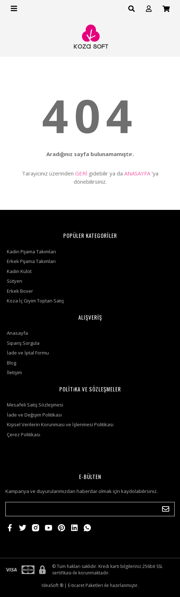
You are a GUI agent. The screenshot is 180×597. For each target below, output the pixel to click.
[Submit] (166, 509)
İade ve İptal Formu (28, 352)
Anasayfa (17, 333)
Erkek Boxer (20, 291)
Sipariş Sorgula (23, 343)
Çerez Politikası (23, 434)
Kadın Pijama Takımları (31, 251)
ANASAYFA (137, 173)
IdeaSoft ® (52, 585)
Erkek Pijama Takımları (31, 261)
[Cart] (166, 9)
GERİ (81, 173)
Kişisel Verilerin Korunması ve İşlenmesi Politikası (60, 424)
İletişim (14, 372)
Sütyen (14, 281)
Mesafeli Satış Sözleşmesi (35, 404)
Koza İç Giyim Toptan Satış (35, 300)
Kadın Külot (19, 271)
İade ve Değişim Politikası (34, 415)
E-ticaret (76, 585)
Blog (11, 362)
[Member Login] (149, 9)
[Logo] (90, 37)
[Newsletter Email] (90, 509)
